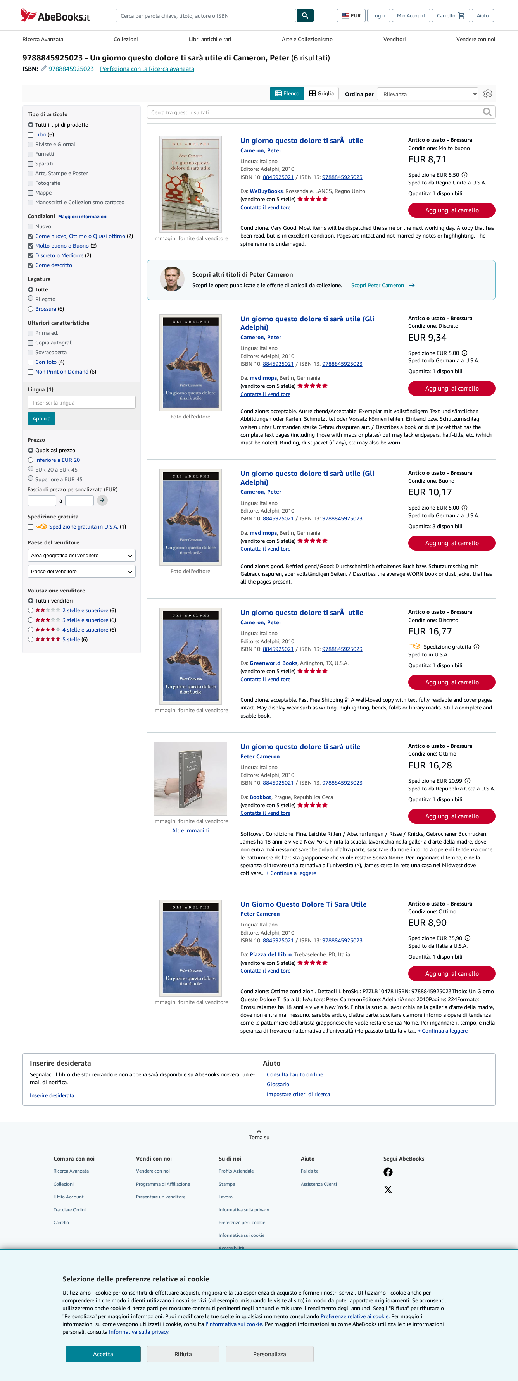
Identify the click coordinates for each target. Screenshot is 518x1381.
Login (378, 15)
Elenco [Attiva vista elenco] (287, 93)
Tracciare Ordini (70, 1209)
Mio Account (411, 15)
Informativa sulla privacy (244, 1209)
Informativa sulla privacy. (139, 1331)
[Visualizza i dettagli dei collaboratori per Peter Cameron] (260, 150)
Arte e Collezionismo (307, 39)
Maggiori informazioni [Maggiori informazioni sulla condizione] (83, 216)
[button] (487, 112)
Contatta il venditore (265, 207)
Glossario (278, 1084)
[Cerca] (305, 15)
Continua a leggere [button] (293, 873)
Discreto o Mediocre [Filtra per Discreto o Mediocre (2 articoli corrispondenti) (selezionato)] (59, 255)
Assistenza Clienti (319, 1184)
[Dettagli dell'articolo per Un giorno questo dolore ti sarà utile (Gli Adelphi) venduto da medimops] (190, 362)
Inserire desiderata (52, 1095)
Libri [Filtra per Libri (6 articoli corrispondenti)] (41, 134)
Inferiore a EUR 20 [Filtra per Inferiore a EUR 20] (54, 459)
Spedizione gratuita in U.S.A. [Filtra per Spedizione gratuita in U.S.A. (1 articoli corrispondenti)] (77, 526)
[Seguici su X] (388, 1190)
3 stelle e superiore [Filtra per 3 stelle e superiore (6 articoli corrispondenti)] (75, 619)
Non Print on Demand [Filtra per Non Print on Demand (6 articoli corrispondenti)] (62, 371)
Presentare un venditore (160, 1197)
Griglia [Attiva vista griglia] (321, 93)
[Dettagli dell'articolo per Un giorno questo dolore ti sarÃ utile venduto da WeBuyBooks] (190, 184)
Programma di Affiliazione (163, 1184)
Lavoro (226, 1197)
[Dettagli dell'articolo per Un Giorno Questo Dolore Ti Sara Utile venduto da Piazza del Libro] (190, 948)
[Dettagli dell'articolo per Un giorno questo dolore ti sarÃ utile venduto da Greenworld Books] (190, 656)
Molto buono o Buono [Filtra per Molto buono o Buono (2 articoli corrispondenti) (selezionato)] (62, 245)
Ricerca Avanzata (42, 39)
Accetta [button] (103, 1353)
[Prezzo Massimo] (79, 500)
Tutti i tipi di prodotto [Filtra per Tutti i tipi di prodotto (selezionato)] (59, 124)
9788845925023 (71, 68)
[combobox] (206, 15)
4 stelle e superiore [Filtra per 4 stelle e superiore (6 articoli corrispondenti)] (75, 629)
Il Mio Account (69, 1197)
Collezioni (126, 39)
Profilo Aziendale (236, 1171)
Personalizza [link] (269, 1353)
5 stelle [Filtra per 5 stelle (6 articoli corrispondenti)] (61, 639)
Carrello (61, 1222)
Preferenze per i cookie (242, 1222)
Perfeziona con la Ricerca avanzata (147, 68)
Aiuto (483, 15)
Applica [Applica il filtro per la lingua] (41, 418)
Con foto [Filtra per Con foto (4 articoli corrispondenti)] (46, 361)
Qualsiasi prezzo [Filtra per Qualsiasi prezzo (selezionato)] (52, 450)
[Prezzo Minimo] (42, 500)
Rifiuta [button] (183, 1353)
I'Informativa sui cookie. (234, 1324)
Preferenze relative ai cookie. (355, 1316)
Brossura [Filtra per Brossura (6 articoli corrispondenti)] (46, 308)
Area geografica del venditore (64, 555)
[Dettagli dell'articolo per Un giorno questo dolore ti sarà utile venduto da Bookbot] (190, 779)
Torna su (259, 1137)
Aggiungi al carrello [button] (452, 210)
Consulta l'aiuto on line (295, 1074)
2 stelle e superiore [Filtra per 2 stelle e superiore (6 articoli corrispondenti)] (75, 610)
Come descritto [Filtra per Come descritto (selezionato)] (51, 265)
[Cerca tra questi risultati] (321, 112)
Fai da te (309, 1171)
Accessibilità (231, 1248)
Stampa (227, 1184)
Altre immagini (190, 830)
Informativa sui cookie (241, 1235)
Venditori (394, 39)
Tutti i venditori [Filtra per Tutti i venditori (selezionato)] (54, 600)
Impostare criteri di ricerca (298, 1094)
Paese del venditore (54, 571)
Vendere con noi (476, 39)
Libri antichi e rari (210, 39)
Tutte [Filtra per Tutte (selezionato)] (38, 289)
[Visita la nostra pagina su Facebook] (388, 1173)
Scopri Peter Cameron (384, 285)
